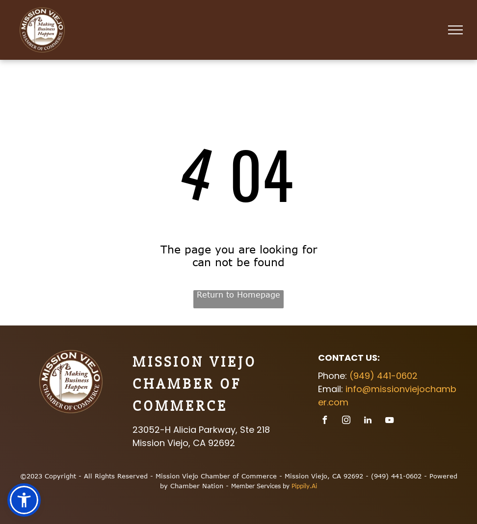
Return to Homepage (238, 294)
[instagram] (346, 421)
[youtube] (389, 421)
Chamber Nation (196, 486)
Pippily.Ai (304, 485)
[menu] (455, 30)
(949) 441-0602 (383, 376)
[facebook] (324, 421)
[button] (24, 500)
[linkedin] (367, 421)
